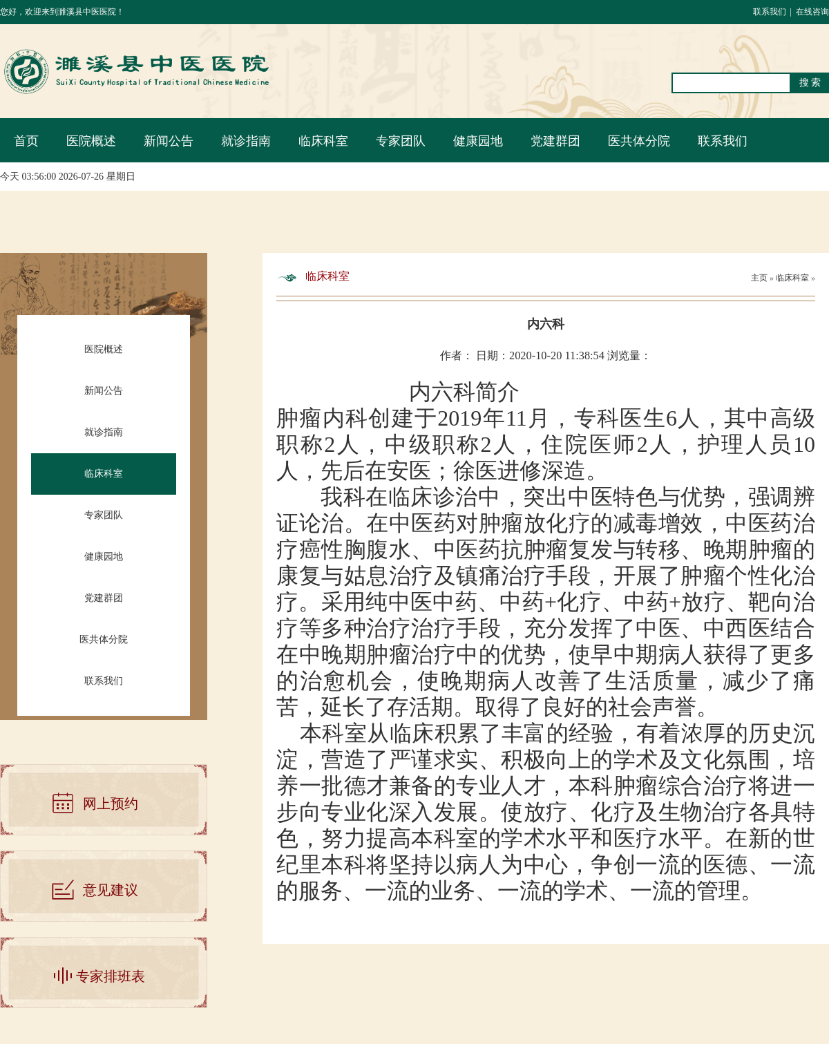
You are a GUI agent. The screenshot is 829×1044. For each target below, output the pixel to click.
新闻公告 (168, 141)
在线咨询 (812, 12)
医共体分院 (639, 141)
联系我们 (769, 12)
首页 (26, 141)
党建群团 (555, 141)
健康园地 (478, 141)
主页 (759, 278)
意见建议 (110, 890)
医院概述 (91, 141)
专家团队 (401, 141)
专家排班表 (110, 976)
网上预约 (110, 803)
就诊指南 (246, 141)
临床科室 (323, 141)
